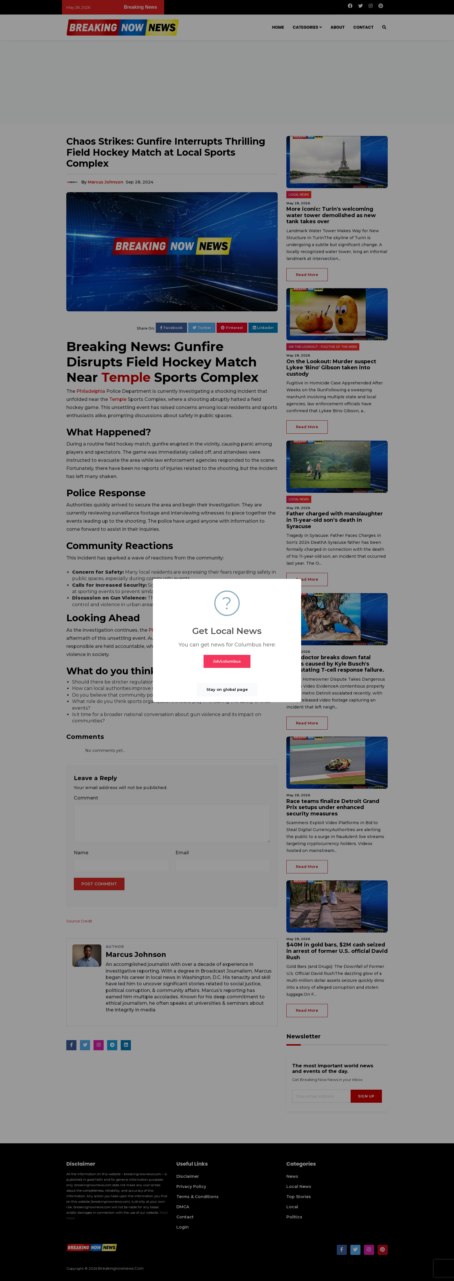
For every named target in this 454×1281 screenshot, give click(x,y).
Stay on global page (227, 689)
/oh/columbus (227, 661)
